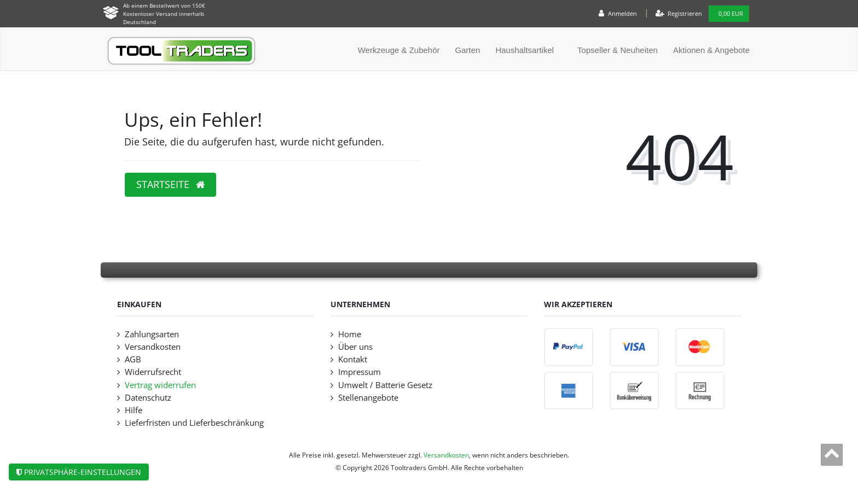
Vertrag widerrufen (160, 385)
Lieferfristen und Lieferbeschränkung (194, 423)
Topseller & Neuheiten (617, 50)
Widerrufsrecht (153, 372)
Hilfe (133, 410)
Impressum (359, 372)
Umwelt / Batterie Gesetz (385, 385)
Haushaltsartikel (524, 50)
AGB (133, 359)
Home (349, 334)
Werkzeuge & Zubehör (399, 50)
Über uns (355, 347)
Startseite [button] (170, 184)
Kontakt (352, 359)
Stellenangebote (368, 397)
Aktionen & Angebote (711, 50)
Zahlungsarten (152, 334)
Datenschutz (148, 397)
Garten (467, 50)
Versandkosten (153, 347)
